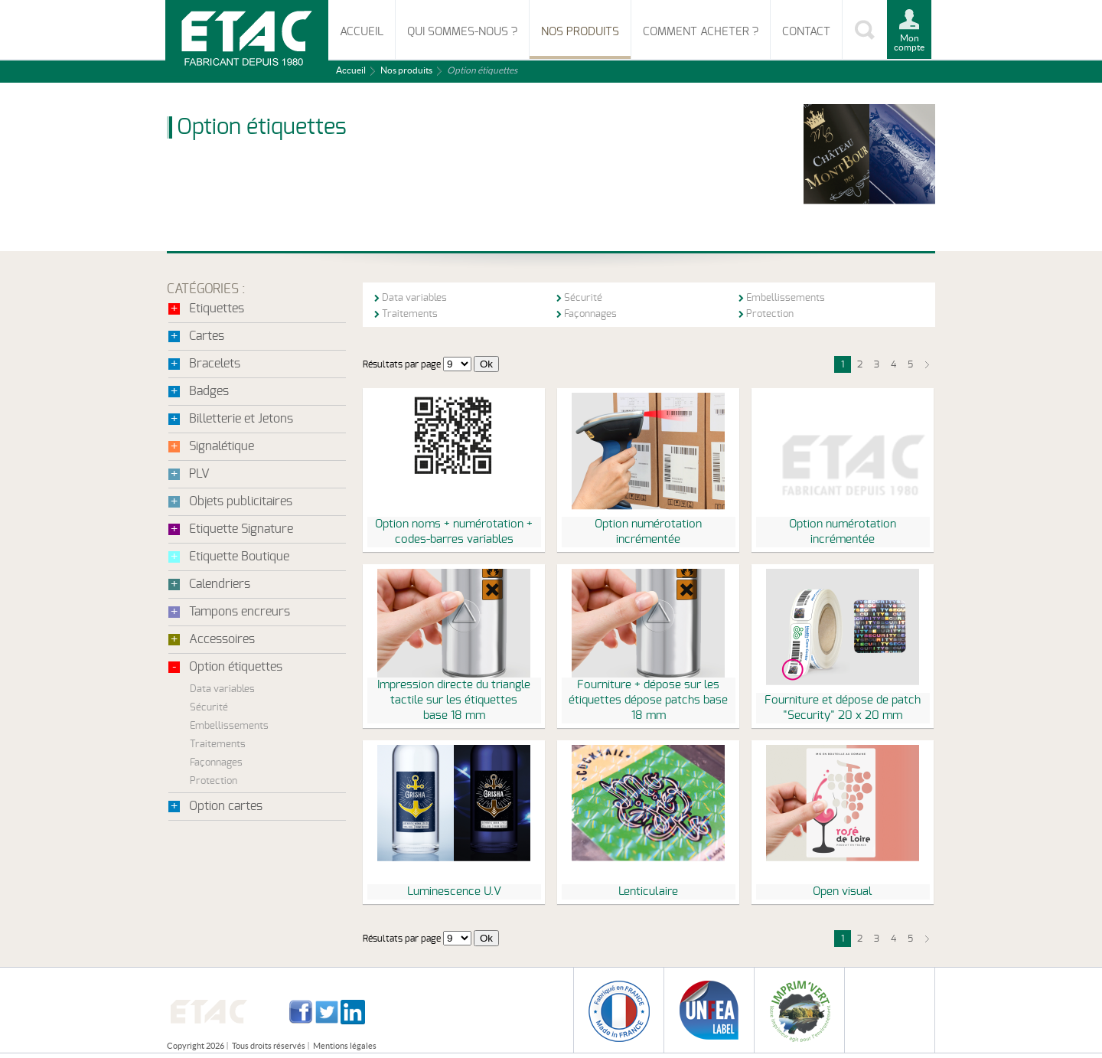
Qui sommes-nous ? (462, 32)
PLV (199, 474)
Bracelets (214, 364)
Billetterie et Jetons (241, 419)
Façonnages (216, 763)
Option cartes (225, 806)
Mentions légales (345, 1045)
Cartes (206, 336)
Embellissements (229, 726)
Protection (213, 781)
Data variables (222, 689)
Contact (806, 32)
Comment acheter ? (700, 32)
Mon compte (909, 42)
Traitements (218, 744)
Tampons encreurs (239, 612)
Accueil (361, 32)
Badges (209, 391)
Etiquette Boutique (239, 556)
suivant (926, 364)
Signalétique (221, 446)
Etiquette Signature (241, 529)
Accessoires (222, 639)
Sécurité (209, 708)
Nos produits (580, 32)
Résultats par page (402, 364)
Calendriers (219, 584)
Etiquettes (216, 308)
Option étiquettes (235, 667)
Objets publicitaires (240, 501)
